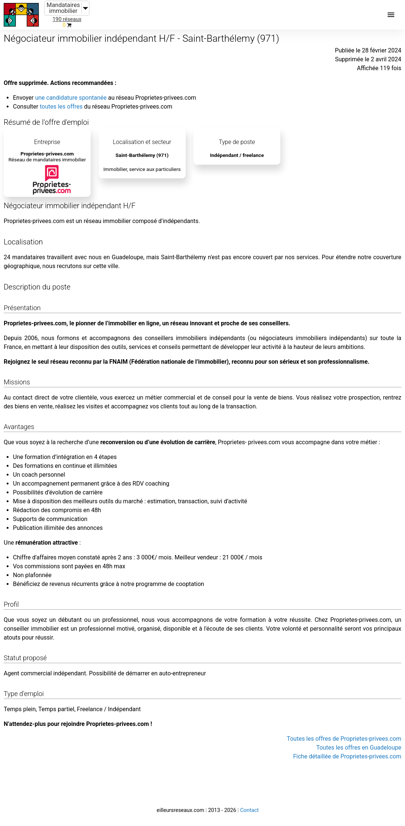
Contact (249, 810)
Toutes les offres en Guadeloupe (358, 747)
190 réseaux (67, 19)
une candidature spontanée (71, 97)
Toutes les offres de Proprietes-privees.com (344, 738)
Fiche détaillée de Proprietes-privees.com (347, 756)
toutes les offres (61, 106)
